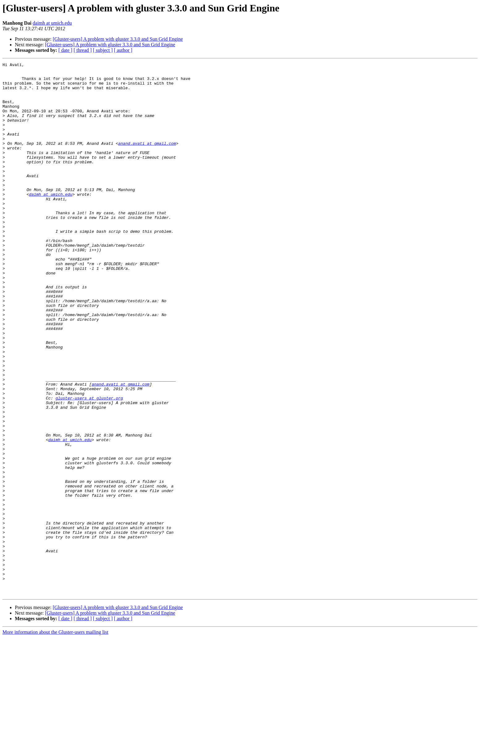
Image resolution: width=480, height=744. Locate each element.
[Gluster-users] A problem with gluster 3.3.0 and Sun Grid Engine (118, 39)
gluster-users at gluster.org (89, 465)
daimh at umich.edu (52, 23)
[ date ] (65, 50)
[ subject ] (103, 50)
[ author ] (123, 50)
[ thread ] (83, 50)
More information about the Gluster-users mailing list (55, 738)
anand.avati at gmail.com (147, 160)
